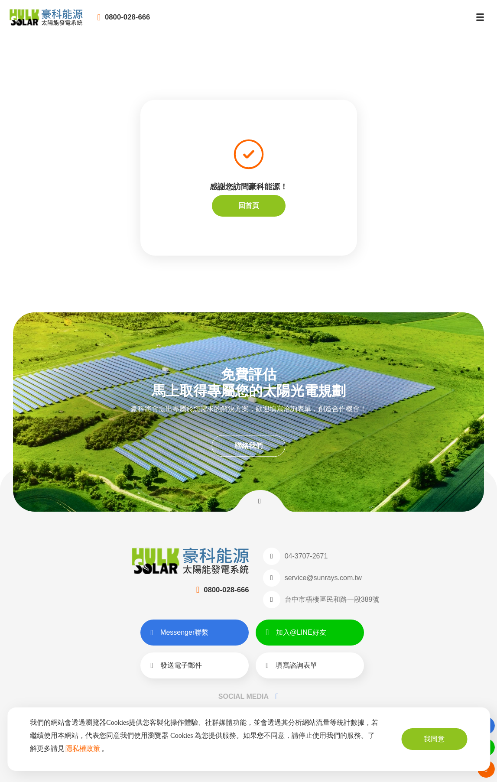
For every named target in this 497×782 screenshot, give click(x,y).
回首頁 (248, 205)
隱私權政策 (82, 748)
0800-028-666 (159, 21)
